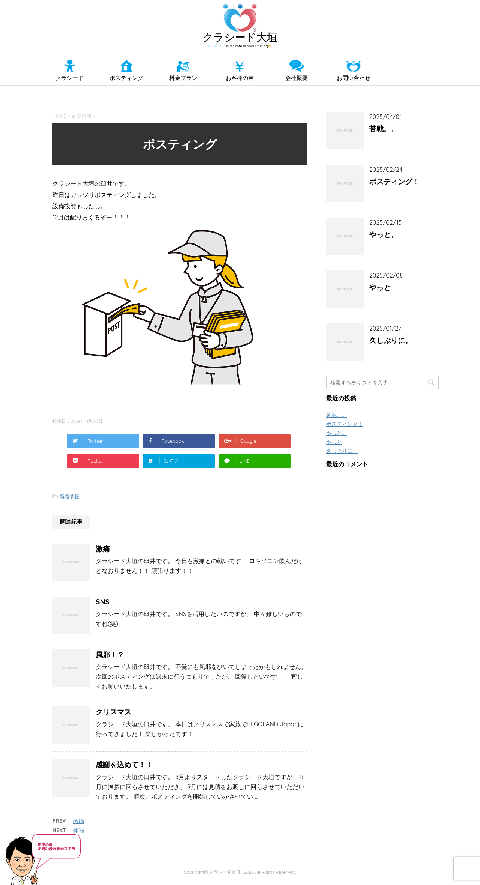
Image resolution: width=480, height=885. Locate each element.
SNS (103, 601)
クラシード (70, 77)
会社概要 (296, 77)
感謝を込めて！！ (124, 764)
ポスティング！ (394, 181)
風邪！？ (110, 654)
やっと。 (383, 234)
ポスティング (126, 77)
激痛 (103, 548)
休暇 (78, 830)
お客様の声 (240, 77)
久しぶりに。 (390, 340)
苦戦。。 (383, 128)
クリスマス (113, 711)
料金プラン (183, 77)
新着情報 (69, 496)
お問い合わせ (353, 77)
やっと (380, 287)
